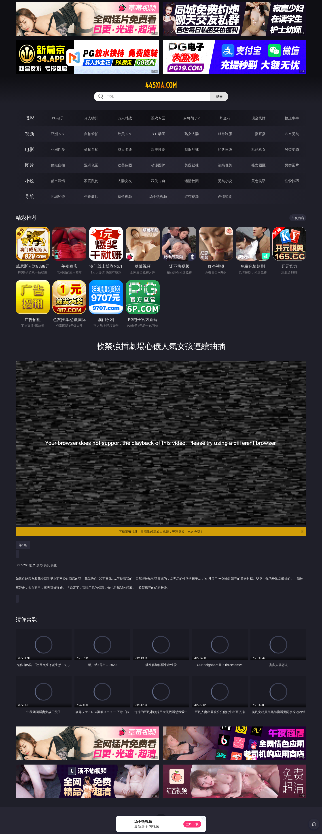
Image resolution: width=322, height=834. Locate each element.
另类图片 (292, 165)
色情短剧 (225, 196)
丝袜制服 (225, 133)
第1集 (23, 545)
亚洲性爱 (58, 149)
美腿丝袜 (191, 165)
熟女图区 (258, 165)
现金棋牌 (258, 118)
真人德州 (91, 118)
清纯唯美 (225, 165)
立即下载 (192, 824)
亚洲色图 (91, 165)
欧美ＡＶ (125, 133)
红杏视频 (191, 196)
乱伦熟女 (258, 149)
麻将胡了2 (191, 118)
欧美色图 (125, 165)
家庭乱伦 (91, 180)
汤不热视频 (158, 196)
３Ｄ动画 (158, 133)
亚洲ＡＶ (58, 133)
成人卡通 (125, 149)
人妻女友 (125, 180)
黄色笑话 (258, 180)
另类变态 (292, 149)
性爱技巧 (292, 180)
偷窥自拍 (58, 165)
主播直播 (258, 133)
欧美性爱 (158, 149)
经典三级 (225, 149)
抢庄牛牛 (292, 118)
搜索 (219, 96)
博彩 (29, 118)
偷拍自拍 (91, 149)
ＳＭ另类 (292, 133)
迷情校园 (191, 180)
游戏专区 (158, 118)
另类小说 (225, 180)
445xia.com (161, 85)
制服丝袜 (191, 149)
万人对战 (125, 118)
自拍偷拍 (91, 133)
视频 (29, 134)
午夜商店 (91, 196)
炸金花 (225, 118)
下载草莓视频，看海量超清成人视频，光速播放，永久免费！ (211, 531)
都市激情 (58, 180)
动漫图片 (158, 165)
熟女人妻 (191, 133)
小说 (29, 181)
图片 (29, 165)
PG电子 (58, 118)
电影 (29, 149)
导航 (29, 196)
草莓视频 (125, 196)
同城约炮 (58, 196)
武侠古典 (158, 180)
